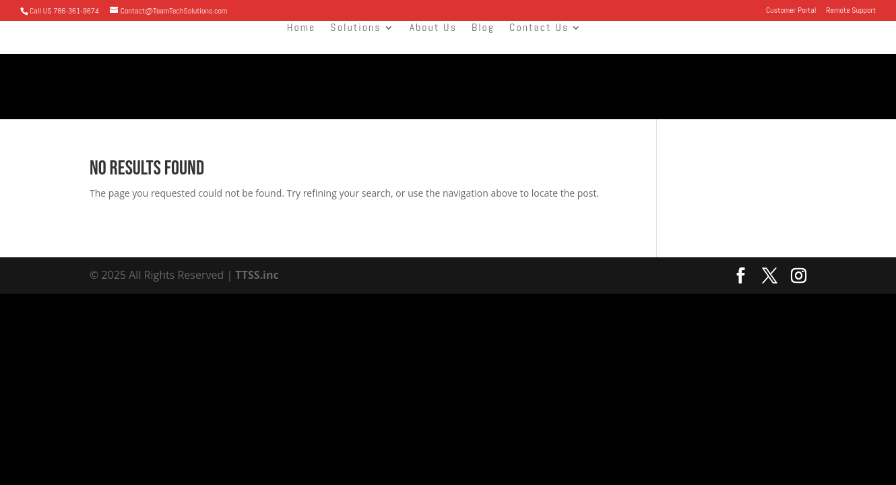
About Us (433, 28)
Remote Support (851, 10)
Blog (483, 28)
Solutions (355, 28)
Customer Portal (791, 10)
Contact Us (539, 28)
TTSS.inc (255, 274)
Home (301, 28)
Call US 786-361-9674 (64, 10)
